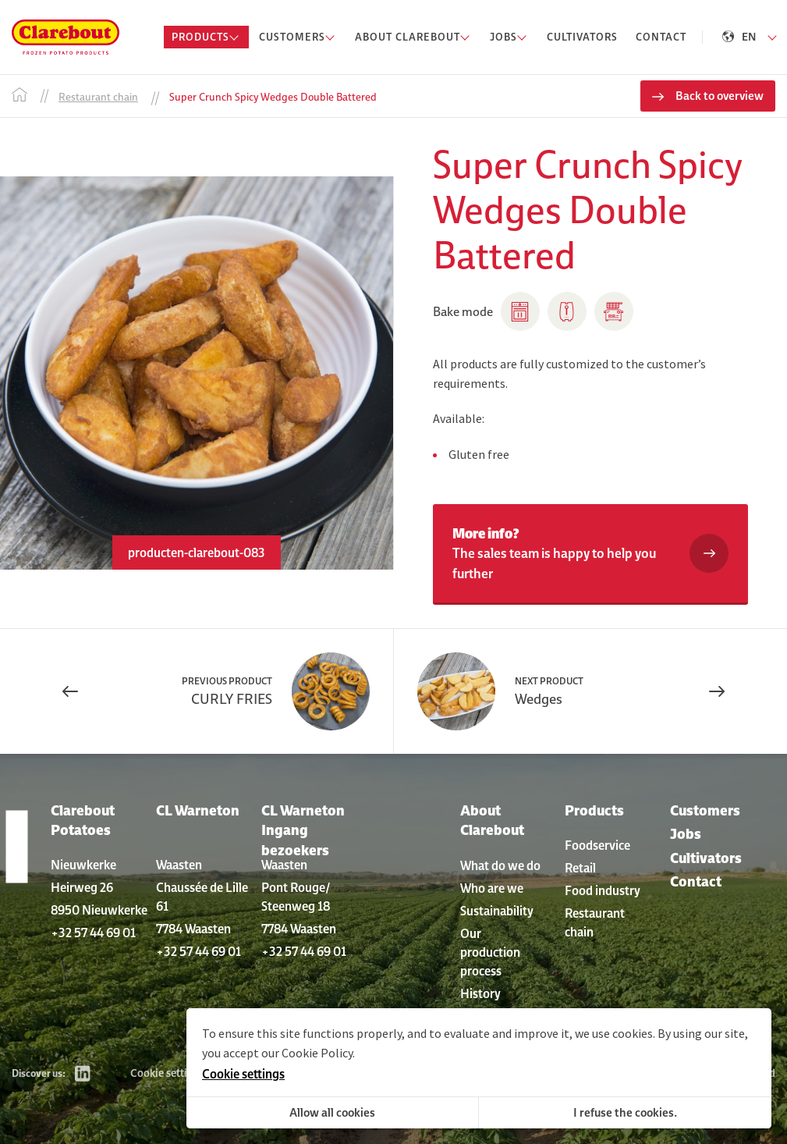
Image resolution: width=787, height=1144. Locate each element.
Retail (580, 867)
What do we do (500, 865)
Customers (705, 810)
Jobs (685, 834)
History (480, 993)
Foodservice (597, 845)
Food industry (602, 890)
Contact (695, 881)
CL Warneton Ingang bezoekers (303, 830)
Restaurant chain (595, 922)
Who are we (491, 888)
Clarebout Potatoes (83, 820)
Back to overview (719, 95)
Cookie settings (167, 1073)
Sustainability (497, 910)
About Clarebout (492, 820)
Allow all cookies (332, 1112)
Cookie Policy (317, 1053)
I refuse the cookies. (625, 1112)
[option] (196, 373)
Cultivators (706, 858)
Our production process (490, 952)
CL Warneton (197, 810)
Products (594, 810)
